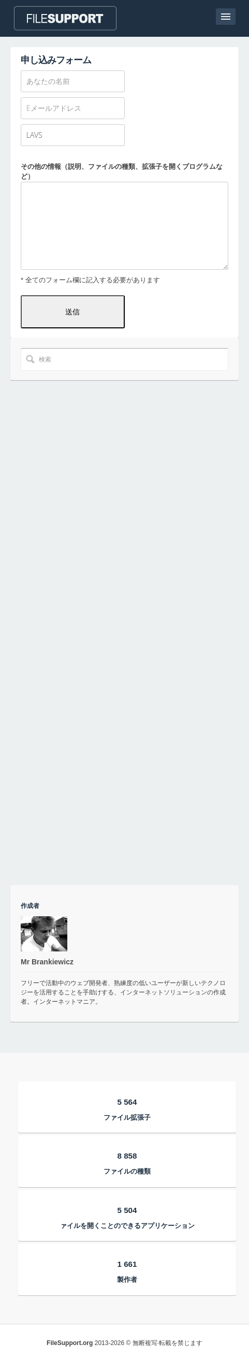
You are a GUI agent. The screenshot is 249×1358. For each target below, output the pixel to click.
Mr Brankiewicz (47, 962)
